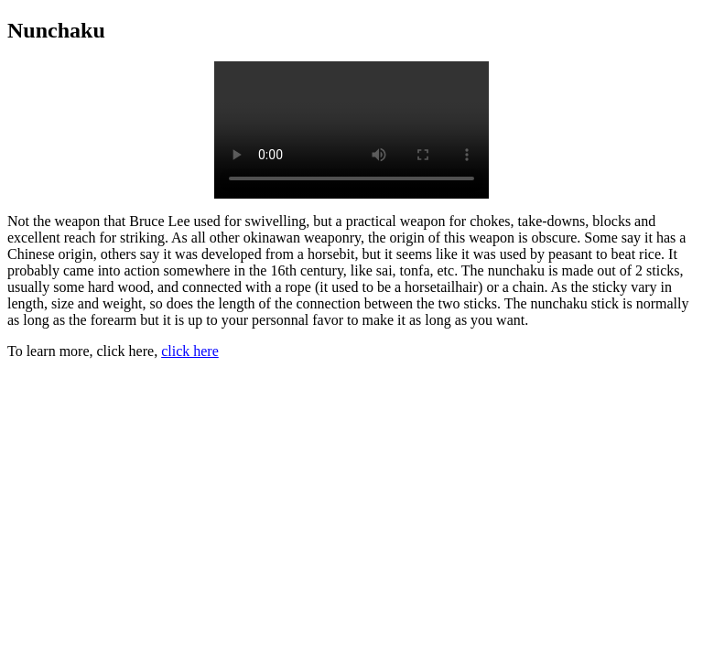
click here (190, 351)
